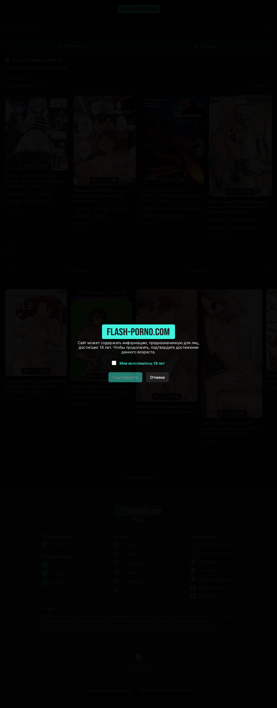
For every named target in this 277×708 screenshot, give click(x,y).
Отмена (157, 377)
